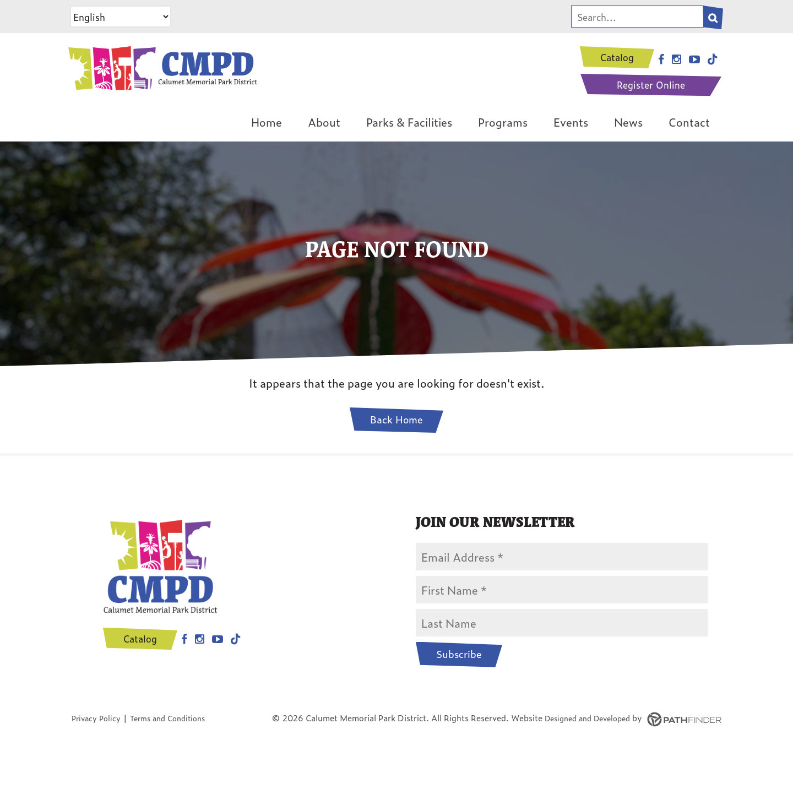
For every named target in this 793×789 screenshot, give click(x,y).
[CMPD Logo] (190, 76)
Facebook (174, 665)
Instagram (189, 665)
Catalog (616, 57)
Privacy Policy (98, 735)
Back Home (396, 435)
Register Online (649, 86)
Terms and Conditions (176, 735)
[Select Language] (120, 17)
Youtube (207, 665)
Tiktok (225, 665)
